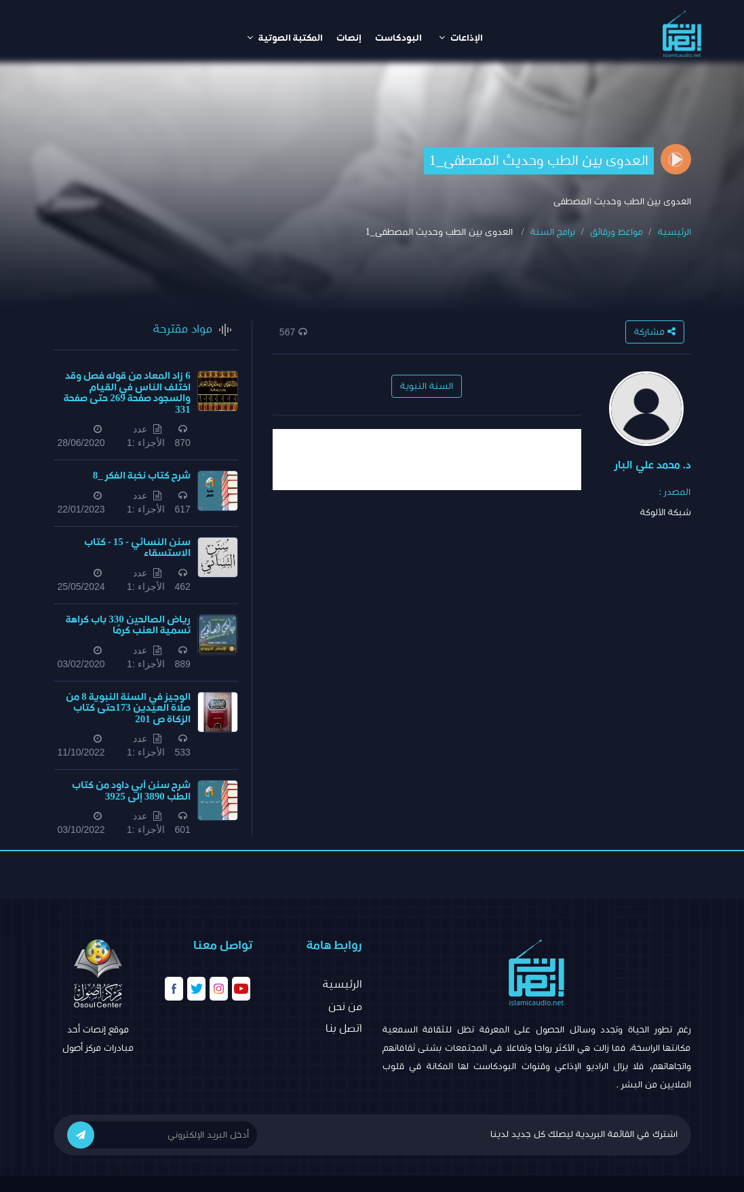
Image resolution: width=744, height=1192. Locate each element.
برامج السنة (552, 232)
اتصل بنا (344, 1028)
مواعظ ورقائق (616, 232)
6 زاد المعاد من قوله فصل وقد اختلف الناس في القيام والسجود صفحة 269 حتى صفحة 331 (127, 393)
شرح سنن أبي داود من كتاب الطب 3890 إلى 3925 (131, 791)
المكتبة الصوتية (285, 38)
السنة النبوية (426, 386)
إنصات (348, 38)
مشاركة (655, 332)
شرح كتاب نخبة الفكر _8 (142, 475)
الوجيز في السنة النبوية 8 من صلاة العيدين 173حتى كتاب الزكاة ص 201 (128, 708)
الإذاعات (461, 38)
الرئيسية (674, 232)
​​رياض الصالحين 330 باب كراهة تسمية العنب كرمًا (128, 625)
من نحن (345, 1006)
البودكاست (398, 38)
